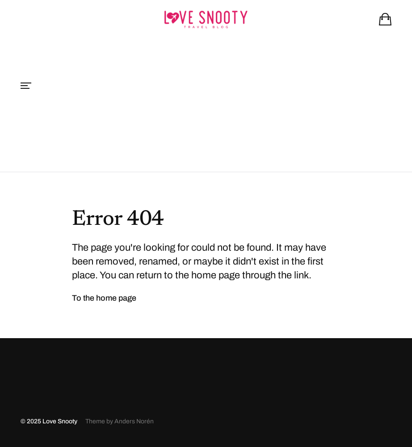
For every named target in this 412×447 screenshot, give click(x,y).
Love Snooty (59, 421)
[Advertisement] (206, 104)
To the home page (104, 298)
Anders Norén (134, 421)
